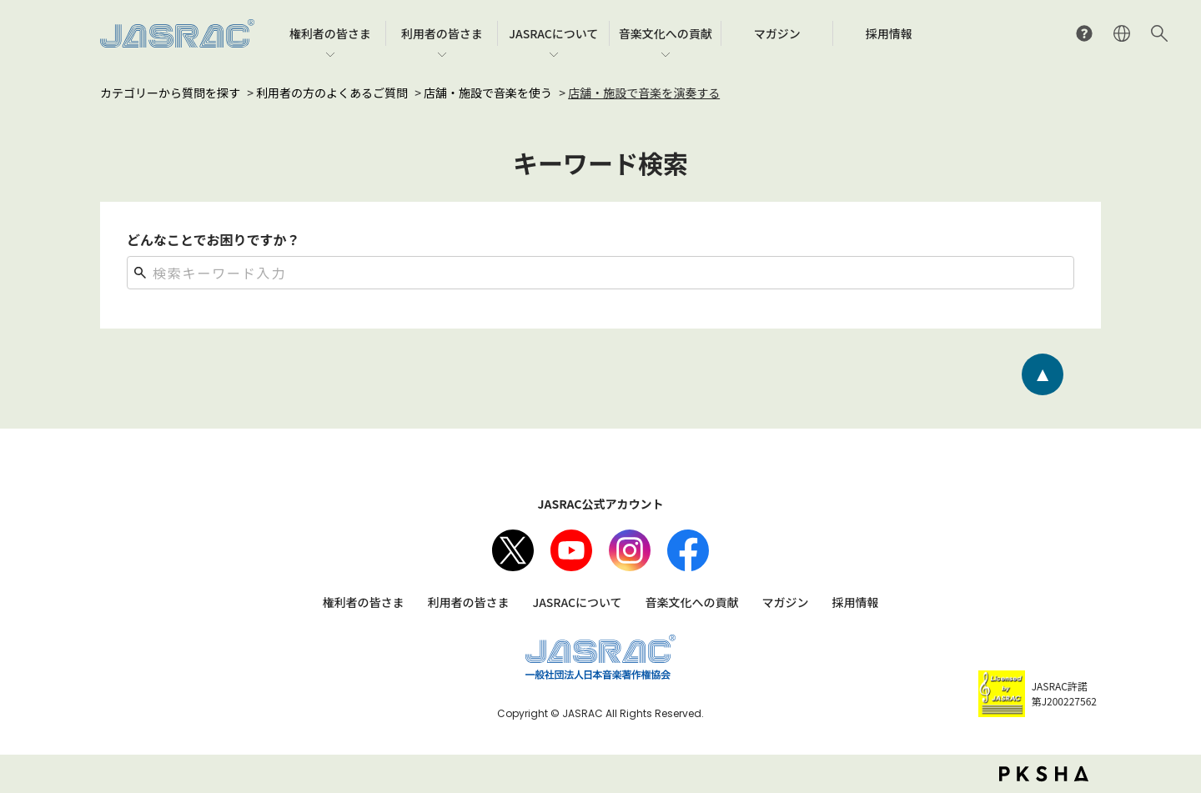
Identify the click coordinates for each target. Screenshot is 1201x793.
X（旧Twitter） (513, 550)
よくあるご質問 (1084, 33)
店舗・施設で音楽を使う (488, 92)
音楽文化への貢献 (692, 602)
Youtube (571, 550)
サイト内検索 (1159, 33)
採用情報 (855, 602)
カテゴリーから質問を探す (170, 92)
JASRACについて (576, 602)
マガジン (785, 602)
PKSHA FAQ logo (1043, 774)
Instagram (630, 550)
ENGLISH (1121, 33)
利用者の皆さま (468, 602)
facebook (688, 550)
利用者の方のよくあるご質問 (332, 92)
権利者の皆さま (363, 602)
